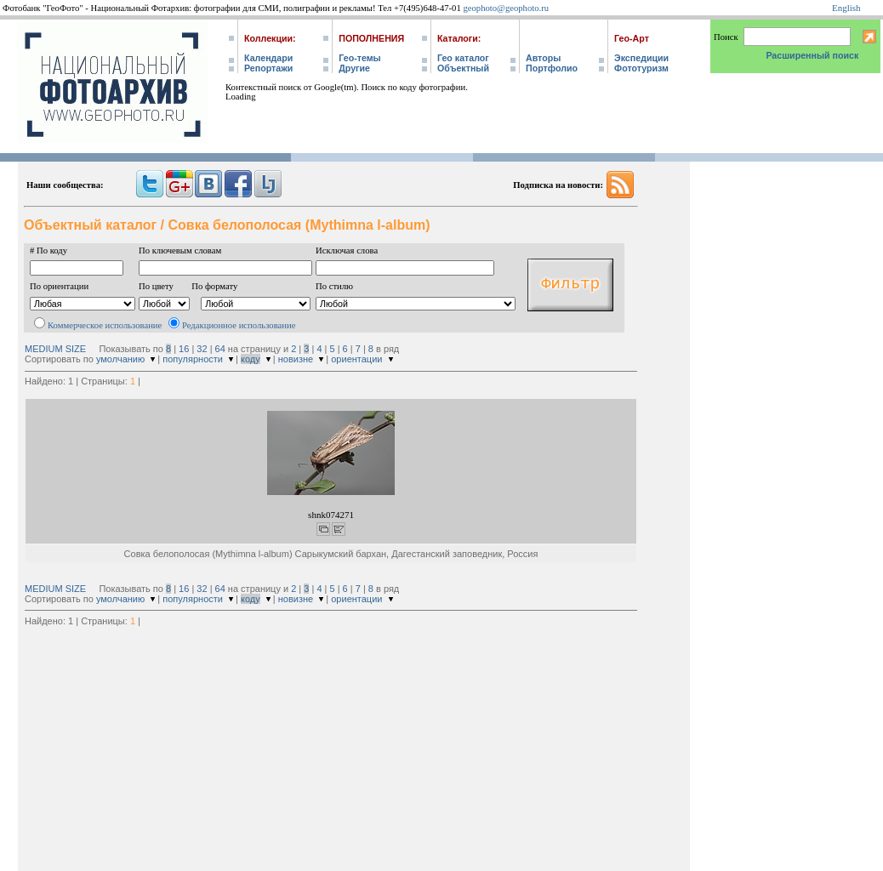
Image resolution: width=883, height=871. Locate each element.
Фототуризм (641, 68)
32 (202, 349)
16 (184, 349)
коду (250, 359)
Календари (268, 58)
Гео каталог (463, 58)
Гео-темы (359, 58)
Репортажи (268, 68)
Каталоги (457, 38)
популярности (192, 359)
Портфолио (552, 68)
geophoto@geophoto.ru (506, 8)
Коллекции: (270, 38)
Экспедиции (641, 58)
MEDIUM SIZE (55, 349)
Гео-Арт (631, 38)
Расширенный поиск (812, 55)
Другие (354, 68)
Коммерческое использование (105, 325)
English (846, 8)
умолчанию (120, 359)
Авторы (543, 58)
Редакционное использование (238, 325)
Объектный (463, 68)
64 (220, 349)
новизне (295, 359)
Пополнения (371, 38)
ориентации (356, 359)
